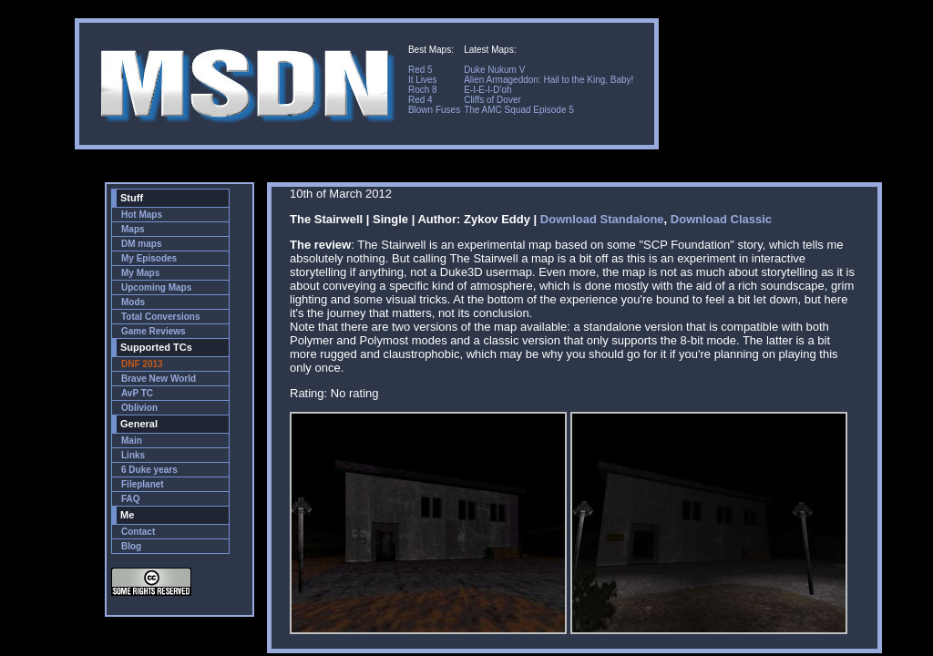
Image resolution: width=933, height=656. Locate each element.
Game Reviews (153, 331)
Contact (138, 532)
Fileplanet (142, 484)
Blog (131, 546)
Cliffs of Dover (492, 100)
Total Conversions (160, 317)
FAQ (130, 499)
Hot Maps (141, 215)
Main (131, 441)
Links (133, 455)
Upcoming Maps (156, 287)
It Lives (422, 80)
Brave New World (158, 379)
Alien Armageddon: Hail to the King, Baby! (548, 80)
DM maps (141, 244)
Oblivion (139, 408)
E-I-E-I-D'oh (487, 90)
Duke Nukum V (494, 70)
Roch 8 (422, 90)
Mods (133, 302)
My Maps (140, 273)
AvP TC (137, 393)
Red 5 (420, 70)
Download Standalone (602, 219)
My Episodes (149, 258)
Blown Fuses (434, 110)
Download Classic (721, 219)
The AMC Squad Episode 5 (519, 110)
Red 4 (420, 100)
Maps (133, 229)
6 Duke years (149, 470)
